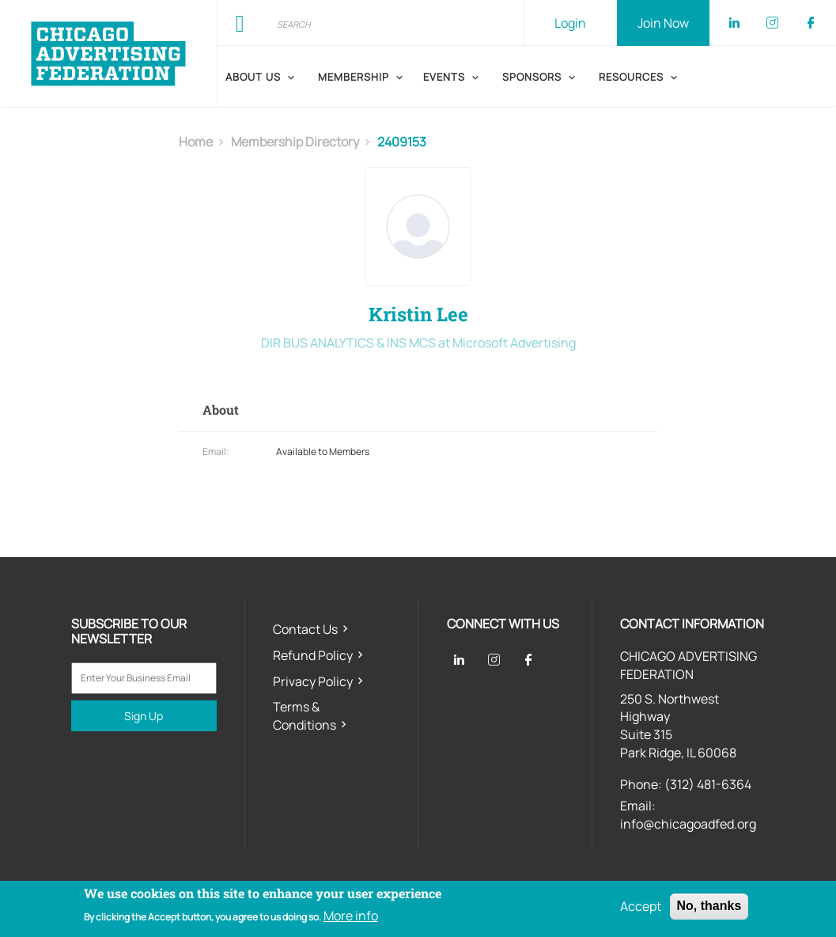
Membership (353, 77)
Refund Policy (313, 655)
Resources (631, 77)
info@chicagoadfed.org (688, 824)
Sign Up (143, 715)
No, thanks (709, 905)
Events (444, 77)
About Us (253, 77)
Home (196, 141)
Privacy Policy (313, 681)
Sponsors (532, 77)
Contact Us (305, 629)
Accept (640, 906)
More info (350, 915)
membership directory (295, 141)
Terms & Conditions (304, 716)
